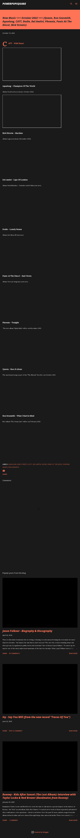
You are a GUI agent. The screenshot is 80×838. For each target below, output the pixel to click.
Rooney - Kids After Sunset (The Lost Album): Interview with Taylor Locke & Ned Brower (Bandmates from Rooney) (39, 796)
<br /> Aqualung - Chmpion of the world (31, 64)
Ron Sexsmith (13, 467)
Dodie (44, 464)
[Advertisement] (40, 550)
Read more (73, 653)
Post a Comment (15, 731)
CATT (30, 464)
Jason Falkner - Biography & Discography (27, 631)
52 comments (14, 653)
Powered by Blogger (40, 832)
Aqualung (12, 464)
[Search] (71, 3)
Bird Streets (22, 464)
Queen (5, 467)
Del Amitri (37, 464)
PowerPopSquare (14, 3)
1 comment (13, 820)
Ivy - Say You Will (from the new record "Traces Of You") (36, 717)
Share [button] (4, 474)
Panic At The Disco (54, 464)
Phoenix (66, 464)
